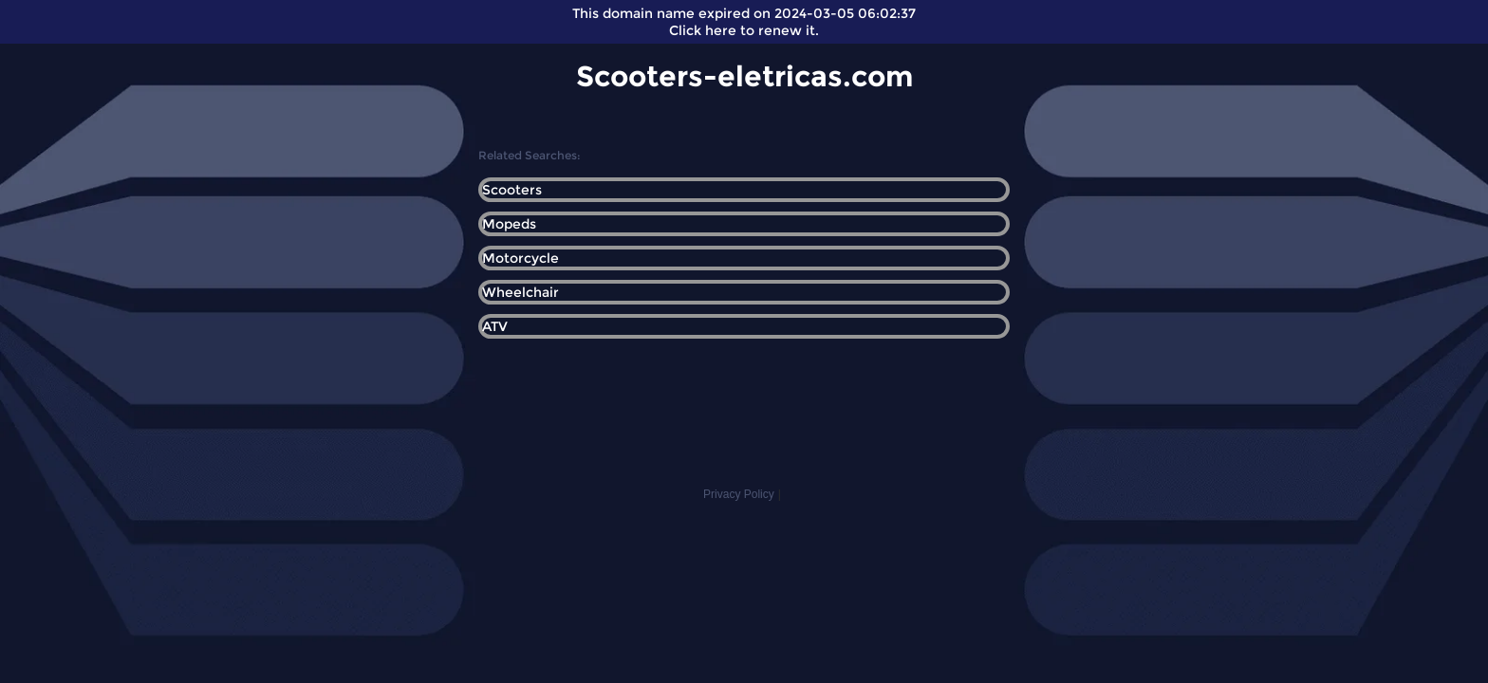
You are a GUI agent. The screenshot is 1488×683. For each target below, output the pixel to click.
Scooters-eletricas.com (744, 76)
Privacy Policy (738, 494)
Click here (702, 30)
